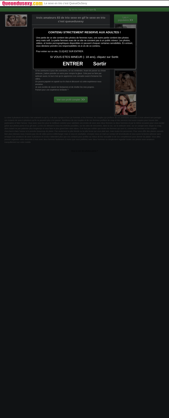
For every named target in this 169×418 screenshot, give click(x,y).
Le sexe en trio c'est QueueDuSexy (44, 3)
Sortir (99, 63)
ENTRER (73, 63)
